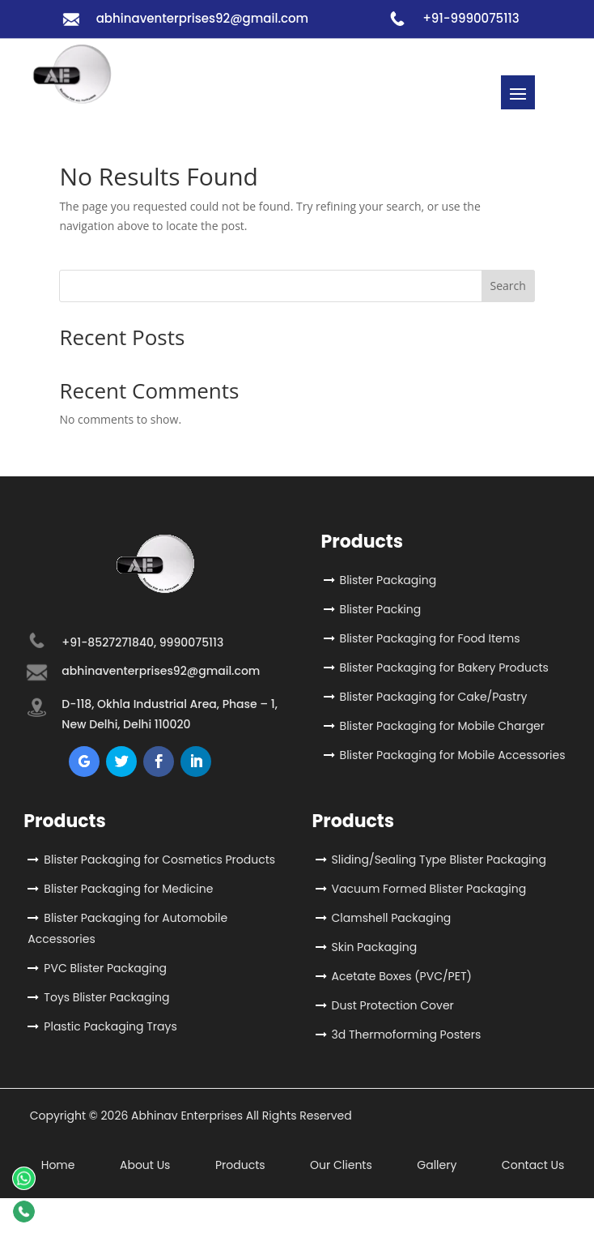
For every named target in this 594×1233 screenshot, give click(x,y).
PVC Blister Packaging (105, 968)
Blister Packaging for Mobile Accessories (453, 755)
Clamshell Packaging (392, 918)
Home (58, 1165)
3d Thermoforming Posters (407, 1034)
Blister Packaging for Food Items (430, 638)
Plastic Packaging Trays (110, 1026)
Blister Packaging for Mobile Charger (442, 726)
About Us (145, 1165)
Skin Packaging (375, 947)
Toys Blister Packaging (106, 997)
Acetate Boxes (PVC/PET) (402, 976)
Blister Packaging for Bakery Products (444, 667)
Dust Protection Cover (393, 1005)
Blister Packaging (388, 580)
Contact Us (533, 1165)
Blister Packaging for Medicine (128, 889)
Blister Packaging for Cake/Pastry (434, 697)
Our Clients (341, 1165)
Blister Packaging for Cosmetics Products (159, 859)
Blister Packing (381, 609)
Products (240, 1165)
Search (507, 285)
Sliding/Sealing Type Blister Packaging (439, 859)
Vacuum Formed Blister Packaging (429, 889)
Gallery (436, 1165)
